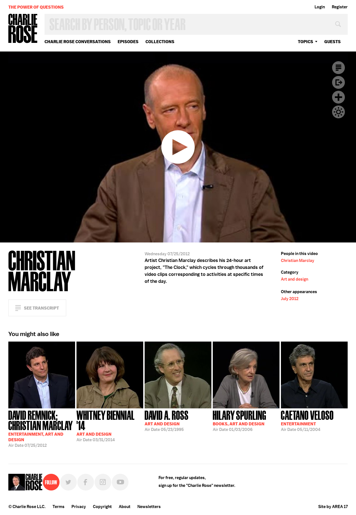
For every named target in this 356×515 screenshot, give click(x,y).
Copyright (102, 506)
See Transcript (41, 308)
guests (332, 41)
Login (320, 7)
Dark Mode (338, 112)
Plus (338, 97)
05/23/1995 (167, 420)
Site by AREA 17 (333, 506)
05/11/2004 (307, 420)
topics (305, 41)
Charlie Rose (23, 29)
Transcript (338, 67)
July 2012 (289, 298)
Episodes (128, 41)
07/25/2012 (41, 428)
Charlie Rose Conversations (77, 41)
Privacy (78, 506)
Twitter (68, 482)
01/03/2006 (239, 420)
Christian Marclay (297, 260)
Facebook (85, 482)
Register (340, 7)
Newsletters (149, 506)
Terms (59, 506)
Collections (159, 41)
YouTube (120, 482)
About (124, 506)
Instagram (103, 482)
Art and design (294, 279)
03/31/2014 (109, 425)
